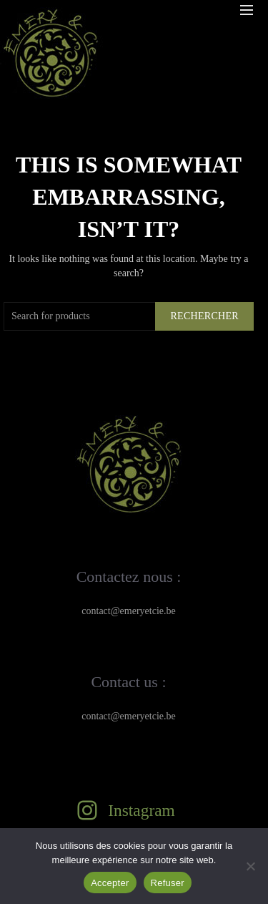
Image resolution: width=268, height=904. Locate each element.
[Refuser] (250, 866)
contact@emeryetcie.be (128, 611)
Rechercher (204, 316)
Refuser (167, 883)
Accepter (110, 883)
